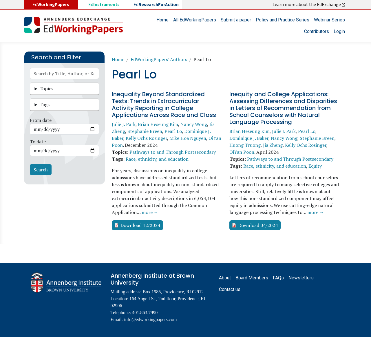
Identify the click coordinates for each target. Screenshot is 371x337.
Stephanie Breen (144, 131)
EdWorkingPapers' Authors (159, 59)
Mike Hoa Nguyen (187, 138)
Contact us (229, 289)
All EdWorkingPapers (194, 20)
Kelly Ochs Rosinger (146, 138)
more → (150, 212)
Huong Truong (245, 145)
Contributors (316, 31)
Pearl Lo (173, 131)
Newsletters (301, 278)
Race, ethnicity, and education (157, 159)
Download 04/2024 (258, 225)
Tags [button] (44, 104)
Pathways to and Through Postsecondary (172, 152)
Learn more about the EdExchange (309, 4)
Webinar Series (329, 20)
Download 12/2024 (140, 225)
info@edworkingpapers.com (150, 319)
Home (162, 20)
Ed (104, 4)
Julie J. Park (124, 124)
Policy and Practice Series (282, 20)
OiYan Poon (241, 152)
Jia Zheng (273, 145)
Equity (315, 166)
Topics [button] (46, 88)
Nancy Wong (193, 124)
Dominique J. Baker (248, 138)
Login (339, 31)
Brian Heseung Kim (158, 124)
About (225, 278)
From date (41, 120)
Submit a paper (236, 20)
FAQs (278, 278)
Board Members (251, 278)
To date (38, 141)
